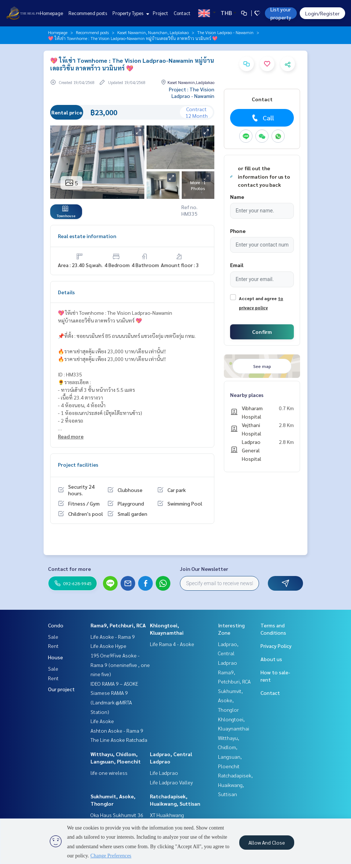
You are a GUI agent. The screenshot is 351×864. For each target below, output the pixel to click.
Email (236, 265)
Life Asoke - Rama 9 (112, 636)
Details (66, 292)
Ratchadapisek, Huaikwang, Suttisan (235, 784)
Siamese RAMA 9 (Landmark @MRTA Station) (111, 702)
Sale (53, 636)
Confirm (262, 331)
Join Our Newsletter (204, 568)
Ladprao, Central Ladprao (228, 653)
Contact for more (69, 568)
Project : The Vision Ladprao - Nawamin (191, 92)
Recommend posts (88, 13)
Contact (182, 13)
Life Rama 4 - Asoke (172, 644)
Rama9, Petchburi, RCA (118, 625)
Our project (61, 689)
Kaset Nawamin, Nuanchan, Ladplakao (153, 32)
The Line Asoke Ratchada (118, 739)
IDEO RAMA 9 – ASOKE (114, 683)
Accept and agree (258, 298)
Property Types (129, 13)
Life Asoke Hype (108, 645)
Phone (237, 230)
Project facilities (78, 464)
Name (237, 196)
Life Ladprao (164, 772)
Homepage (51, 13)
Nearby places (246, 394)
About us (271, 659)
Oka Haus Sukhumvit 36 (116, 815)
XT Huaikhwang (167, 815)
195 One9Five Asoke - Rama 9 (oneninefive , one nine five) (120, 664)
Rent (53, 645)
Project (160, 13)
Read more (71, 436)
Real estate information (87, 236)
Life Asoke (102, 721)
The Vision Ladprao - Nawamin (225, 32)
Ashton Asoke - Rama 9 (116, 730)
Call (262, 117)
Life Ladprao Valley (171, 782)
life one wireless (109, 772)
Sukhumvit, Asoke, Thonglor (230, 700)
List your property (280, 13)
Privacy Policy (276, 645)
